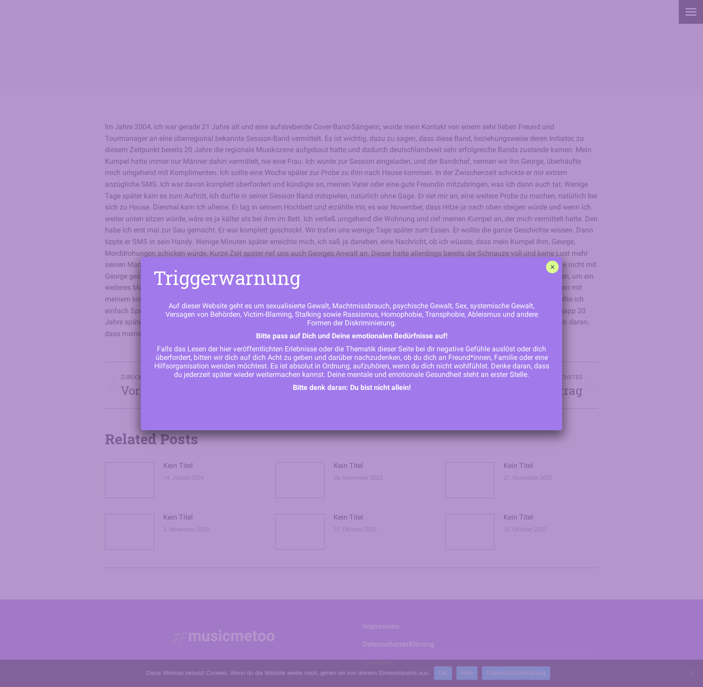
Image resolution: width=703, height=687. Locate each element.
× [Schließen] (552, 267)
